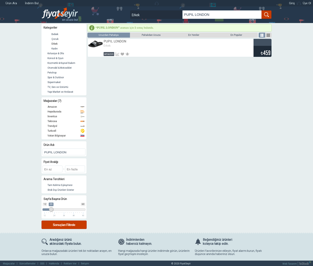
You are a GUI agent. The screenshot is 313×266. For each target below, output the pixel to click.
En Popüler (236, 35)
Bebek (55, 34)
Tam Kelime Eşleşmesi (60, 185)
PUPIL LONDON (115, 41)
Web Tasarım (289, 263)
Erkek (54, 43)
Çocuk (55, 39)
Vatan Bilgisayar (66, 136)
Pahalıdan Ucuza (151, 35)
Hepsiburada (66, 112)
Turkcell (66, 131)
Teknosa (66, 121)
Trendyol (66, 126)
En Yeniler (193, 35)
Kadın (55, 48)
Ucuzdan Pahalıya (109, 35)
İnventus (66, 116)
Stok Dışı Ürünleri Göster (61, 190)
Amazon (66, 107)
